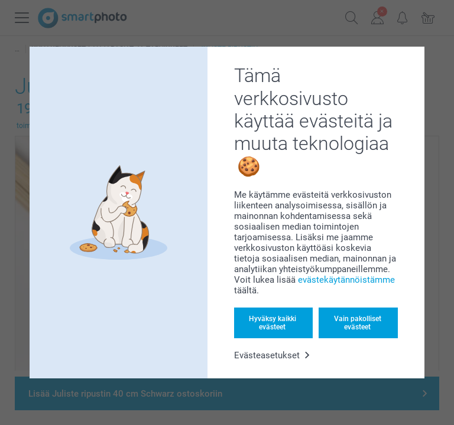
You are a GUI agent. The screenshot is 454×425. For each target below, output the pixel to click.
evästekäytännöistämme (346, 279)
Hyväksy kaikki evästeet (272, 323)
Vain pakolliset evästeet (357, 323)
